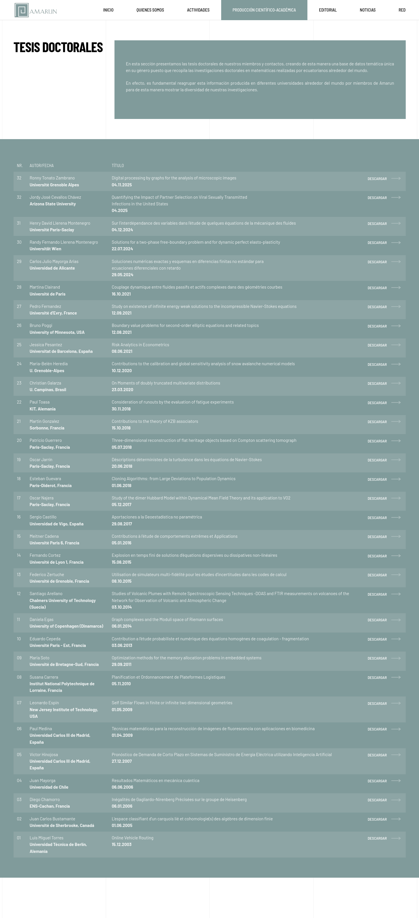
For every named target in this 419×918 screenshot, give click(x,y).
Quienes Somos (150, 9)
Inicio (108, 9)
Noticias (368, 9)
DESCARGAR (377, 178)
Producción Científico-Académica (264, 9)
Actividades (198, 9)
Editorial (328, 9)
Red (402, 9)
